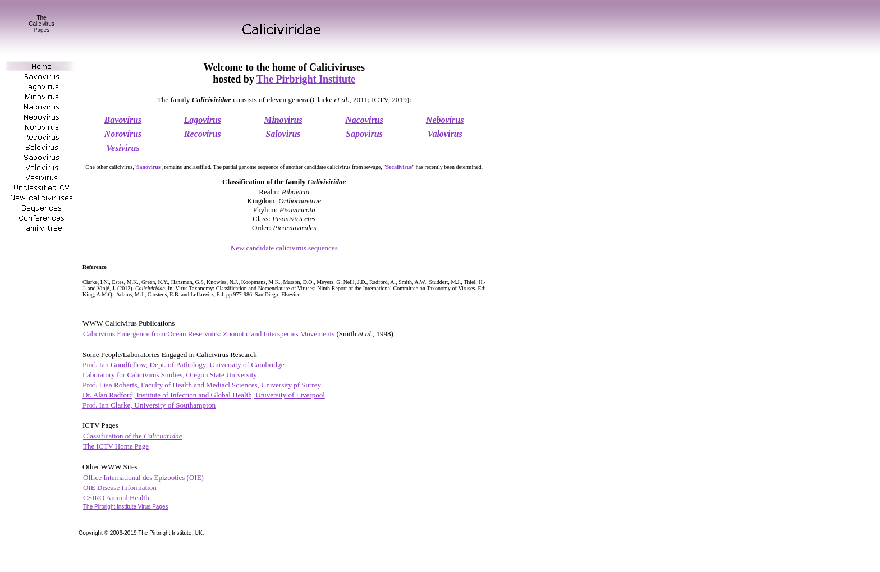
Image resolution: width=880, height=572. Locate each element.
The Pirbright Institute (305, 79)
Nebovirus (445, 120)
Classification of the (132, 436)
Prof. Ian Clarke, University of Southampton (149, 405)
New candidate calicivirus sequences (284, 248)
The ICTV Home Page (116, 446)
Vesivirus (123, 148)
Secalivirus (399, 167)
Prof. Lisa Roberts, (201, 385)
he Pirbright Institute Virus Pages (125, 507)
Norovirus (123, 134)
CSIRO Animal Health (116, 497)
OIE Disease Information (120, 487)
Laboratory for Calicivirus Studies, (169, 374)
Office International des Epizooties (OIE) (143, 477)
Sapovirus (364, 134)
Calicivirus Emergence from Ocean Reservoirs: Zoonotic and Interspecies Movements (208, 334)
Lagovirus (202, 120)
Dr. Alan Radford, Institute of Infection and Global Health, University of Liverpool (203, 395)
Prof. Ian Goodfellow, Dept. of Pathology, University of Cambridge (183, 364)
